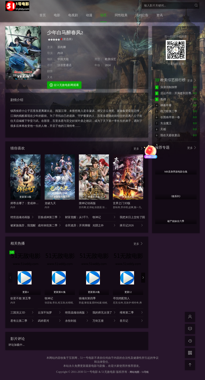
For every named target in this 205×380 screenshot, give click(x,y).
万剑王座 (104, 320)
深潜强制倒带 (166, 87)
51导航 (145, 372)
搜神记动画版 (87, 203)
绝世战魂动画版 (22, 217)
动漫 (89, 15)
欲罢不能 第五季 (20, 298)
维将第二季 (131, 312)
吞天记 (131, 320)
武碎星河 (49, 320)
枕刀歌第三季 (166, 111)
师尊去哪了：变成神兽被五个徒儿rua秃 (34, 203)
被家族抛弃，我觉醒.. (22, 225)
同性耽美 (121, 15)
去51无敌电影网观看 (64, 85)
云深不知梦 (49, 312)
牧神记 (104, 217)
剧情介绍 (16, 100)
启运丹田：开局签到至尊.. (174, 93)
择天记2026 (131, 225)
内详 (60, 53)
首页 (42, 15)
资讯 (159, 15)
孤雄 (160, 99)
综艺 (103, 15)
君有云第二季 (22, 320)
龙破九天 (50, 203)
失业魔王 (163, 123)
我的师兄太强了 (104, 312)
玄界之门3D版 (121, 203)
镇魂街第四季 (87, 298)
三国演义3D (22, 312)
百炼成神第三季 (49, 217)
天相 (160, 129)
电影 (57, 15)
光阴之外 (104, 225)
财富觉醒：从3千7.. (76, 217)
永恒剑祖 (76, 320)
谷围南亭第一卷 (167, 117)
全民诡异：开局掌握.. (76, 225)
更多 (138, 148)
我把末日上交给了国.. (131, 217)
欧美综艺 (110, 59)
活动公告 (142, 15)
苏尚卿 (61, 47)
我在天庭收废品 (167, 135)
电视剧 (73, 15)
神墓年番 (163, 105)
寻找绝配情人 (121, 298)
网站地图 (134, 372)
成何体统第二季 (49, 225)
